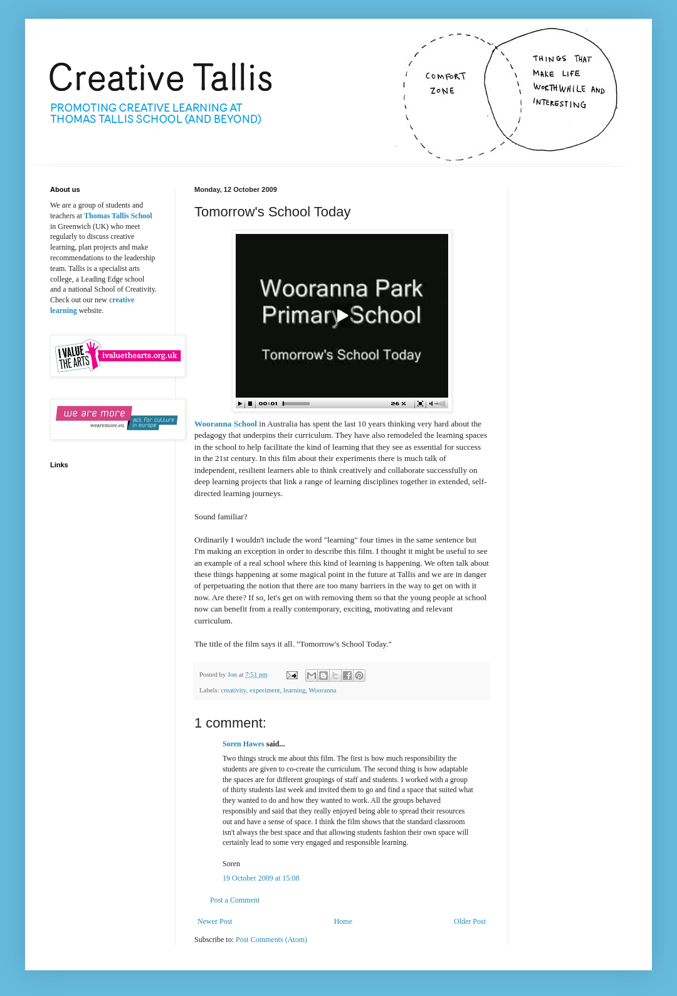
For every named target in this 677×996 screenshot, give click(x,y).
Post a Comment (235, 900)
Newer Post (215, 921)
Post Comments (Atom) (271, 939)
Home (343, 921)
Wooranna (323, 690)
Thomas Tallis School (118, 215)
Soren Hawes (244, 743)
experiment (264, 690)
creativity (233, 690)
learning (294, 690)
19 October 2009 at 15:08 (261, 878)
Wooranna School (225, 423)
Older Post (470, 921)
